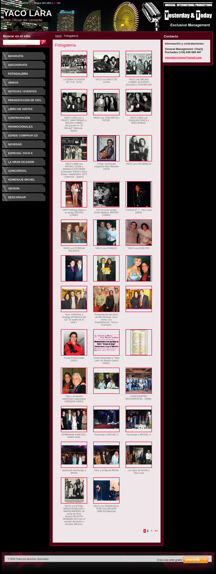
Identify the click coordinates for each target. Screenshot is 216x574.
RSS (58, 3)
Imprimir (24, 3)
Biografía (16, 56)
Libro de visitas (20, 109)
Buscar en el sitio (16, 36)
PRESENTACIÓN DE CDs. (25, 100)
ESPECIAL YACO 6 (20, 153)
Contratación (19, 117)
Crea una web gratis (169, 560)
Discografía (17, 65)
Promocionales (20, 126)
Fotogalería (18, 73)
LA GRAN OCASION (21, 162)
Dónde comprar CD (23, 135)
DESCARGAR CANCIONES (17, 199)
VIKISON (13, 188)
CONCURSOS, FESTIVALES (17, 172)
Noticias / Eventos (22, 91)
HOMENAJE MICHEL (21, 179)
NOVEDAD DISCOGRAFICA (18, 146)
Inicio (58, 35)
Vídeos (13, 82)
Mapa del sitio (42, 3)
